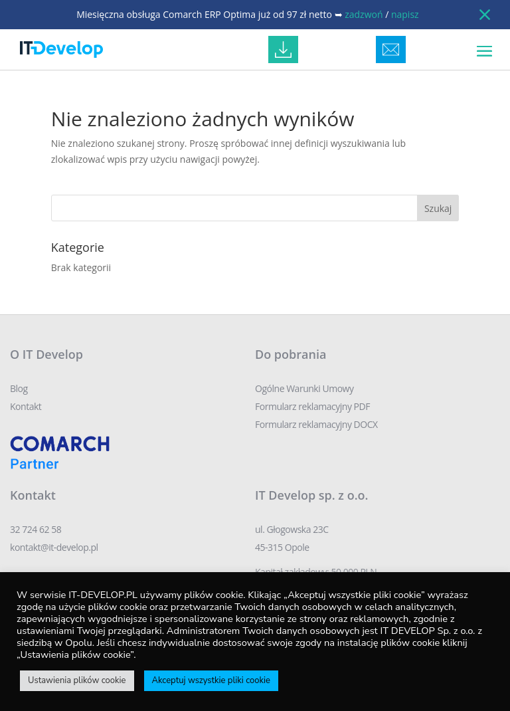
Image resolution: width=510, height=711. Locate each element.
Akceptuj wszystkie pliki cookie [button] (211, 680)
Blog (19, 388)
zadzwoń (363, 14)
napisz (405, 14)
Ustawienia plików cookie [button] (77, 680)
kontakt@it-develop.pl (54, 547)
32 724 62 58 (35, 529)
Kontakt (25, 406)
